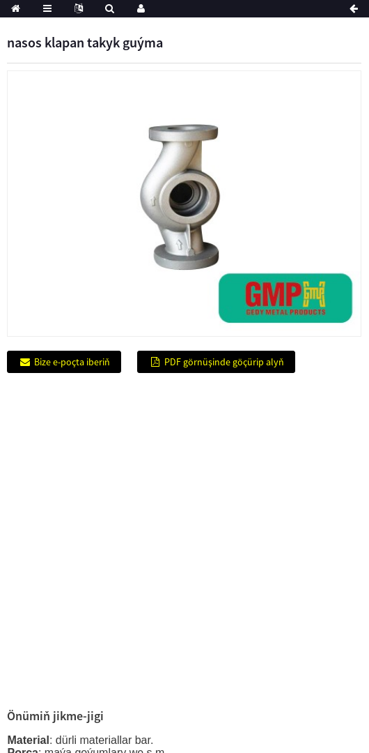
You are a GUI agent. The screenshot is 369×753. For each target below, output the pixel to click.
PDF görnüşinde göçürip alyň (224, 362)
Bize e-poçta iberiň (72, 362)
